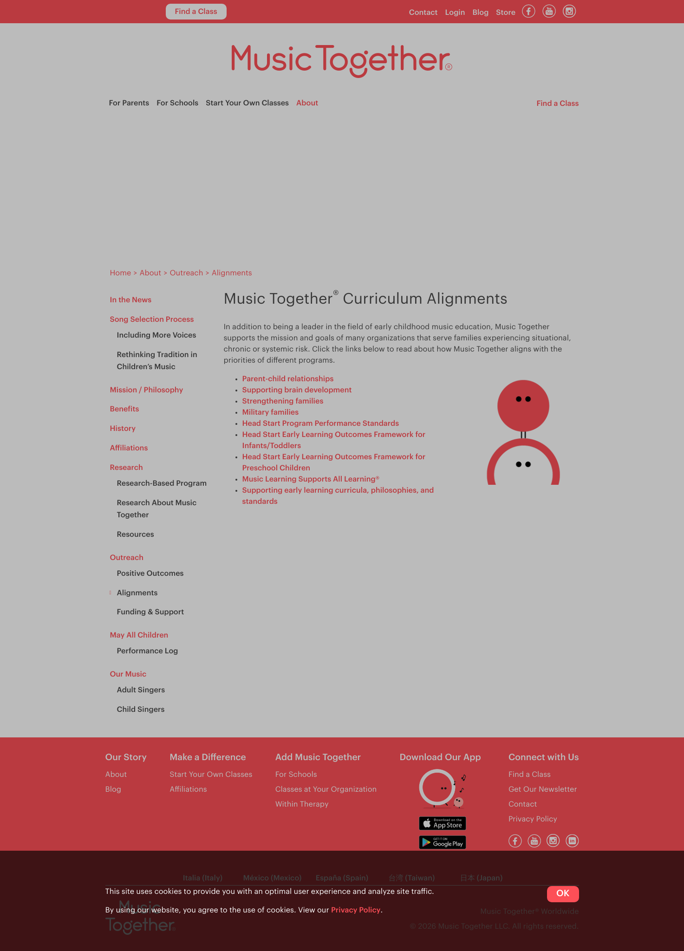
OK (562, 893)
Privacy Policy (356, 910)
